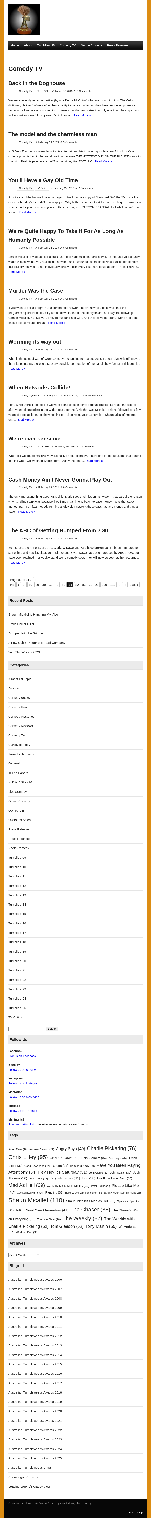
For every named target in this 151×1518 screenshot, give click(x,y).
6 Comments (70, 247)
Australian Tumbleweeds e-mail (30, 1467)
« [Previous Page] (18, 584)
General (14, 763)
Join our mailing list (21, 1124)
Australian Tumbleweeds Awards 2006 (35, 1279)
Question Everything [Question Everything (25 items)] (30, 1192)
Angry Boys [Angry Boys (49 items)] (70, 1148)
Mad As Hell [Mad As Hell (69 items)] (26, 1185)
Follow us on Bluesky (22, 1069)
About (28, 45)
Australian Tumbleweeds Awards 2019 (35, 1401)
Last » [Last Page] (134, 584)
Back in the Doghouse (36, 83)
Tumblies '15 (17, 914)
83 (84, 584)
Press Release (18, 829)
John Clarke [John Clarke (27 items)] (98, 1172)
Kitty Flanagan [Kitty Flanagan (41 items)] (65, 1178)
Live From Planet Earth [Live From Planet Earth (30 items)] (114, 1178)
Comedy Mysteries (24, 54)
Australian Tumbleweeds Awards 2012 (35, 1336)
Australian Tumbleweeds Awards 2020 (35, 1411)
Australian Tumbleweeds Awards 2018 (35, 1392)
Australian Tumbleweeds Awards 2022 (35, 1430)
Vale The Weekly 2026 (24, 652)
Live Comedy (17, 791)
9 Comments (70, 487)
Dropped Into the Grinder (25, 633)
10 (30, 584)
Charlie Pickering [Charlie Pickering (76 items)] (112, 1148)
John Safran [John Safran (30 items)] (120, 1172)
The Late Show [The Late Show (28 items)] (49, 1219)
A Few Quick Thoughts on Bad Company (36, 642)
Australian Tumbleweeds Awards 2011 (35, 1326)
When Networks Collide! (39, 387)
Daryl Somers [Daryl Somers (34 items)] (94, 1158)
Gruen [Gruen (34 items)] (60, 1165)
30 (44, 584)
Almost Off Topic (19, 679)
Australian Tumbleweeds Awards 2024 (35, 1449)
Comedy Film (17, 707)
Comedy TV (68, 45)
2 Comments (85, 188)
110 (112, 584)
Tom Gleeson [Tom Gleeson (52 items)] (67, 1226)
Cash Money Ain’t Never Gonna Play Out (60, 480)
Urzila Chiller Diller (21, 624)
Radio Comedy (70, 54)
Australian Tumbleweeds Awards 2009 (35, 1308)
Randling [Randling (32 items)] (54, 1192)
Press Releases (118, 45)
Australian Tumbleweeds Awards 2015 (35, 1364)
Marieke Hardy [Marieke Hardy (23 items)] (56, 1186)
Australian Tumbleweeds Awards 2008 (35, 1298)
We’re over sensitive (34, 438)
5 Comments (70, 142)
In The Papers (18, 773)
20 (37, 584)
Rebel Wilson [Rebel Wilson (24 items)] (74, 1192)
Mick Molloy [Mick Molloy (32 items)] (78, 1186)
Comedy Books (19, 697)
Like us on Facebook (22, 1056)
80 (63, 584)
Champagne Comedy (23, 1477)
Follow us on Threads (22, 1110)
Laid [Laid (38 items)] (88, 1178)
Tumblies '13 (17, 895)
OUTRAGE (42, 91)
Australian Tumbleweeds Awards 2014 (35, 1355)
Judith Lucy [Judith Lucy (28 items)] (38, 1178)
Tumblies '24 (17, 998)
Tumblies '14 (17, 904)
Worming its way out (34, 342)
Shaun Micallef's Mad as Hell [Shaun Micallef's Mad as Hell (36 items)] (90, 1201)
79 (57, 584)
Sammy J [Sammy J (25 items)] (111, 1192)
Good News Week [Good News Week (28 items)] (37, 1165)
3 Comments (84, 91)
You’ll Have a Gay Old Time (43, 180)
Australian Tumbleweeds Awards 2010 (35, 1317)
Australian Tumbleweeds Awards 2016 (35, 1373)
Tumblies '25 (17, 1008)
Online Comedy (91, 45)
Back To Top (136, 1512)
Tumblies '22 (17, 980)
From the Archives (21, 754)
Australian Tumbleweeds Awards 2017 (35, 1383)
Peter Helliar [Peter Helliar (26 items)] (100, 1186)
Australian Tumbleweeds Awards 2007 (35, 1289)
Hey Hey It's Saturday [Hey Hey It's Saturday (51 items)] (62, 1172)
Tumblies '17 (17, 932)
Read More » (82, 115)
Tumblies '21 (17, 970)
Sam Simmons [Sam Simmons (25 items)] (130, 1192)
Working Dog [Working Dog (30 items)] (27, 1232)
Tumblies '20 (17, 961)
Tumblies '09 (17, 857)
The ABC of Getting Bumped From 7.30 (58, 530)
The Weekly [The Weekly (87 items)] (82, 1218)
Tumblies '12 (17, 886)
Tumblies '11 (17, 876)
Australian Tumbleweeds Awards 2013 (35, 1345)
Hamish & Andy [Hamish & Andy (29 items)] (82, 1165)
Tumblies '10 (17, 867)
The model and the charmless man (52, 134)
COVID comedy (19, 744)
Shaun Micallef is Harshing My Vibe (33, 614)
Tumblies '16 (17, 923)
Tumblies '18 (17, 942)
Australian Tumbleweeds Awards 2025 (35, 1458)
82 (77, 584)
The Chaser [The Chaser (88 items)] (90, 1209)
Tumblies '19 (17, 951)
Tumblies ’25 (46, 45)
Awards (13, 688)
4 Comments (87, 446)
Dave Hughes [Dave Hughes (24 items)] (117, 1158)
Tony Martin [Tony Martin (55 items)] (101, 1226)
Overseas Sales (19, 820)
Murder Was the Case (35, 291)
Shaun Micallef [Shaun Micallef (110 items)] (36, 1200)
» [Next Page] (125, 584)
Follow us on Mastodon (23, 1097)
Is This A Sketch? (20, 782)
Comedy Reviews (20, 726)
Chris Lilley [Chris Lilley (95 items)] (28, 1157)
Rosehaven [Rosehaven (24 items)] (93, 1192)
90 (97, 584)
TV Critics (48, 54)
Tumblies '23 (17, 989)
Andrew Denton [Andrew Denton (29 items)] (41, 1149)
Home (15, 45)
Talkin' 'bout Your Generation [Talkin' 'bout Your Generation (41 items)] (41, 1210)
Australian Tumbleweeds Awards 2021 (35, 1420)
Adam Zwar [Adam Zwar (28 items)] (17, 1149)
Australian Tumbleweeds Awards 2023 (35, 1439)
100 (104, 584)
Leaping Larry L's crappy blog (29, 1486)
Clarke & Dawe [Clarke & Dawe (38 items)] (64, 1158)
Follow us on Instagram (23, 1083)
